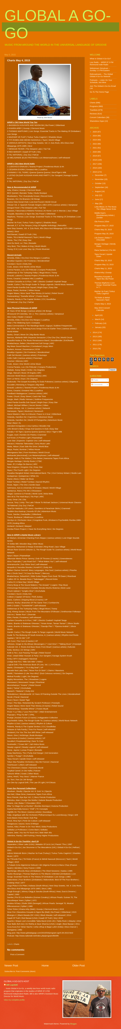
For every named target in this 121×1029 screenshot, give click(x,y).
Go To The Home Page (99, 92)
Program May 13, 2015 (104, 265)
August (98, 191)
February (99, 323)
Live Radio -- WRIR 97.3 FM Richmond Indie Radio (101, 63)
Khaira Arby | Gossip (103, 273)
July (97, 195)
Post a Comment (17, 954)
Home (45, 965)
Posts (94, 380)
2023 (95, 140)
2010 (95, 349)
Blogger (73, 1024)
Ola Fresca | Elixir (102, 222)
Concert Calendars (97, 117)
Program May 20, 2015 (104, 234)
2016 (95, 168)
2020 (95, 152)
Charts (16, 944)
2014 (95, 332)
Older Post (78, 965)
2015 (95, 172)
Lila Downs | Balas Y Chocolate (103, 239)
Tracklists (94, 110)
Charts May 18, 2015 (103, 260)
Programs (94, 106)
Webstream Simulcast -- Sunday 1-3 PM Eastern (100, 69)
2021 (95, 148)
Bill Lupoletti (12, 985)
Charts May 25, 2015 (103, 230)
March (98, 319)
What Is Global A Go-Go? (100, 59)
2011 (95, 345)
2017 (95, 164)
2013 (95, 336)
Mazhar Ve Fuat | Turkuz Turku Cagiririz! (105, 292)
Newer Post (11, 965)
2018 (95, 160)
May (97, 203)
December (99, 175)
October (98, 183)
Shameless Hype (97, 121)
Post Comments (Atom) (25, 971)
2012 (95, 340)
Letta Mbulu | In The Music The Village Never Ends (106, 208)
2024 (95, 136)
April (97, 315)
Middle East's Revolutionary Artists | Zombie (105, 215)
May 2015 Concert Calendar (102, 309)
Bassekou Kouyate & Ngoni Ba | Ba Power (104, 278)
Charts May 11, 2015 (103, 268)
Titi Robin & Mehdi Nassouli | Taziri (102, 299)
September (100, 187)
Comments (96, 385)
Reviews (93, 114)
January (98, 327)
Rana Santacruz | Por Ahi (105, 250)
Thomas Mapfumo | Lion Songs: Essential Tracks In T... (105, 285)
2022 (95, 144)
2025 (95, 132)
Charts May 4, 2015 (103, 304)
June (97, 199)
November (99, 179)
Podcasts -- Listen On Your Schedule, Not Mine (101, 81)
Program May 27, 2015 (104, 226)
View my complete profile (14, 1000)
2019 (95, 156)
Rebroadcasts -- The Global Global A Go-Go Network (101, 75)
